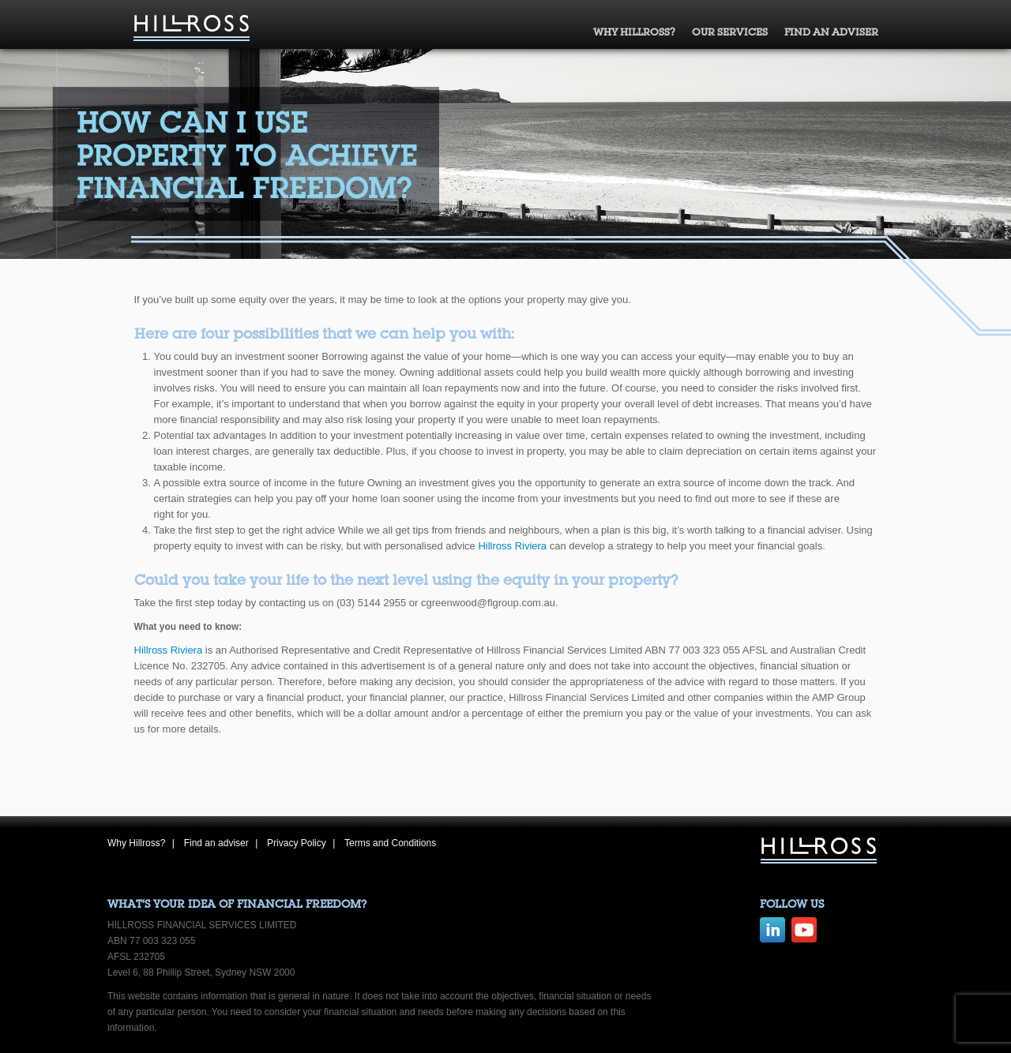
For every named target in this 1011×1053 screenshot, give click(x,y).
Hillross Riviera (512, 546)
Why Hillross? (634, 32)
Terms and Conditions (390, 843)
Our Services (730, 32)
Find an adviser (831, 32)
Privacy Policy (296, 843)
